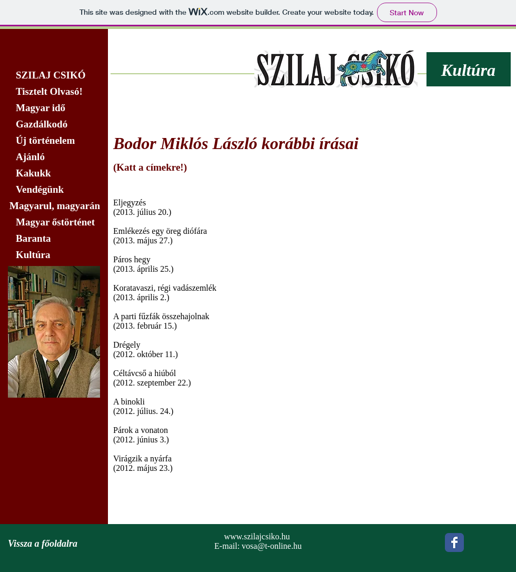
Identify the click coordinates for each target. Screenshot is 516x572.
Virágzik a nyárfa (142, 458)
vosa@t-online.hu (272, 545)
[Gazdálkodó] (54, 124)
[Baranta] (54, 238)
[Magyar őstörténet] (54, 222)
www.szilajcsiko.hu (257, 536)
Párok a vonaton (140, 430)
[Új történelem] (54, 140)
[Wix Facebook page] (454, 542)
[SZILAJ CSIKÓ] (54, 75)
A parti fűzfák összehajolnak (161, 316)
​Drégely (127, 344)
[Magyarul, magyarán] (54, 206)
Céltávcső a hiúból (144, 373)
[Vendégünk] (54, 189)
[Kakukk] (54, 173)
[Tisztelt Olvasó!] (54, 91)
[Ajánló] (54, 157)
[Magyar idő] (54, 108)
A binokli (129, 401)
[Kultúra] (57, 255)
